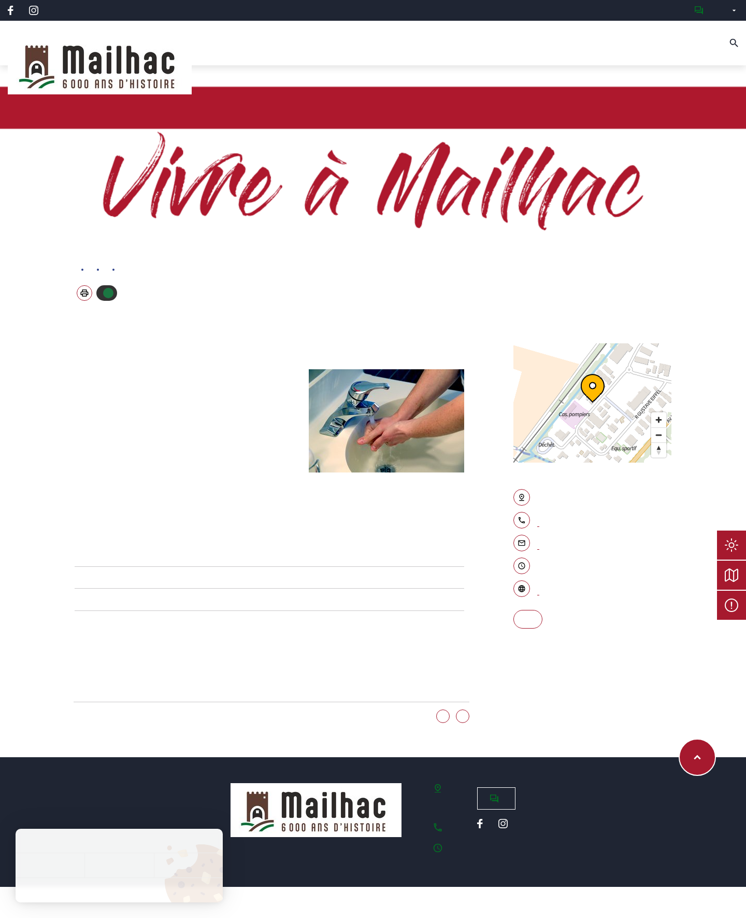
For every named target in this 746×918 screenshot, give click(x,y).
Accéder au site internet (538, 589)
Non (462, 717)
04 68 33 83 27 (538, 521)
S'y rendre (527, 619)
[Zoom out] (658, 434)
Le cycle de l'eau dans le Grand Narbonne (82, 577)
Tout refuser (118, 865)
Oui (443, 717)
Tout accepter (50, 865)
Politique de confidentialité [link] (119, 890)
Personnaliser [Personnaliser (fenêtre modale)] (188, 865)
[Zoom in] (658, 419)
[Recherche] (734, 43)
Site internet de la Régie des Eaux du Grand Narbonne (82, 555)
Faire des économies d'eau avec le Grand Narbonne (82, 599)
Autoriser (108, 293)
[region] (592, 403)
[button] (84, 293)
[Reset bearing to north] (658, 449)
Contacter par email (538, 544)
